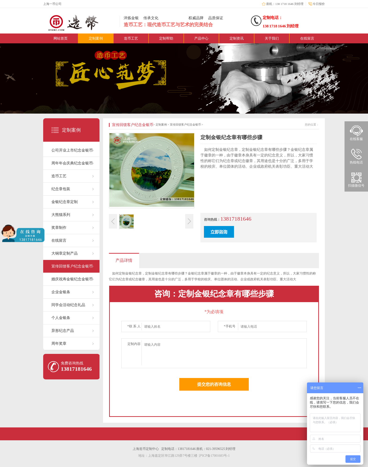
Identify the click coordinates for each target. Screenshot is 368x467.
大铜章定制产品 (64, 253)
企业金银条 (60, 292)
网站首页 (61, 38)
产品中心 (201, 38)
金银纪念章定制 (64, 202)
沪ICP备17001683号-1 (214, 455)
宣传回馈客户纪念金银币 (72, 266)
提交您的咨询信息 (214, 384)
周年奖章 (58, 343)
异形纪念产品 (62, 331)
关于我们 (272, 38)
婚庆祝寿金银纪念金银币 (72, 279)
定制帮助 (166, 38)
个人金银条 (60, 318)
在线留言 (307, 38)
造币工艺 (131, 38)
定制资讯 (237, 38)
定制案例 (96, 38)
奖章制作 (58, 228)
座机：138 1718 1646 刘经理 (284, 4)
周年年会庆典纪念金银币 (72, 163)
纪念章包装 (60, 189)
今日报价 (319, 4)
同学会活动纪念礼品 (68, 305)
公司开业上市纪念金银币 (72, 150)
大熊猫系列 (60, 215)
